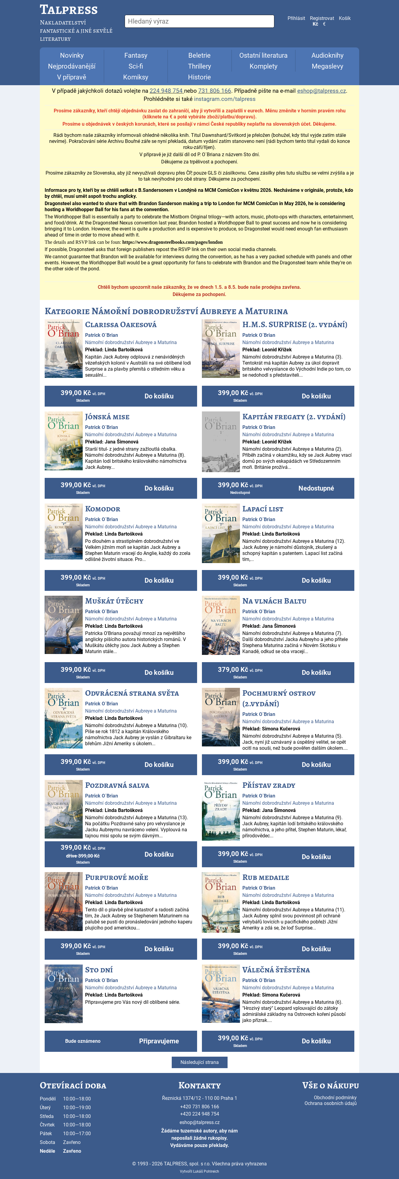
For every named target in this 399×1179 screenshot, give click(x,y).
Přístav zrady (268, 785)
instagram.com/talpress (225, 99)
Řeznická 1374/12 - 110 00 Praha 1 (199, 1098)
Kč (315, 24)
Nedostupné (316, 488)
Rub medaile (265, 877)
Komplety (263, 66)
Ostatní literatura (263, 55)
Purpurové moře (116, 877)
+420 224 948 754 (199, 1114)
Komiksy (135, 77)
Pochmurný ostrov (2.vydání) (279, 698)
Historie (199, 77)
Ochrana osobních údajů (331, 1103)
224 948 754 (166, 91)
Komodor (102, 508)
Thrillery (199, 66)
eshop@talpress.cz (200, 1122)
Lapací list (262, 508)
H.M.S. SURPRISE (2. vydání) (294, 324)
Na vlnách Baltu (274, 601)
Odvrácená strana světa (132, 693)
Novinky (72, 55)
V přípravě (71, 77)
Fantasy (135, 55)
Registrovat (322, 18)
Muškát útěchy (114, 601)
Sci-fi (136, 66)
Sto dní (99, 969)
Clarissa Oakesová (121, 324)
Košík (345, 18)
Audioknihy (327, 55)
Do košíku (159, 396)
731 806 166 (214, 91)
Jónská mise (107, 416)
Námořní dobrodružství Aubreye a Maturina (131, 342)
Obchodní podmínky (335, 1097)
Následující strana (199, 1062)
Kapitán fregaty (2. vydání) (294, 416)
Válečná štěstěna (276, 969)
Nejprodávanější (71, 66)
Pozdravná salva (117, 785)
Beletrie (199, 55)
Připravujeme (159, 1041)
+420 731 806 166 (199, 1107)
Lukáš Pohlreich (206, 1171)
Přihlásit (296, 18)
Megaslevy (327, 66)
